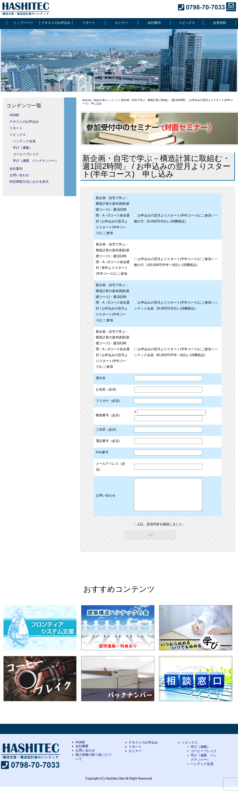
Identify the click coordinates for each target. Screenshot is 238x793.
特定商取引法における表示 (29, 181)
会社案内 (154, 22)
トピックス (187, 22)
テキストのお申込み (56, 22)
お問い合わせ (19, 175)
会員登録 (219, 22)
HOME (14, 115)
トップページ (23, 22)
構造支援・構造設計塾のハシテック (103, 100)
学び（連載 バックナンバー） (35, 160)
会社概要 (81, 752)
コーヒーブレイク (26, 154)
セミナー (121, 22)
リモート (88, 22)
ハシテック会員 (24, 141)
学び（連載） (22, 147)
